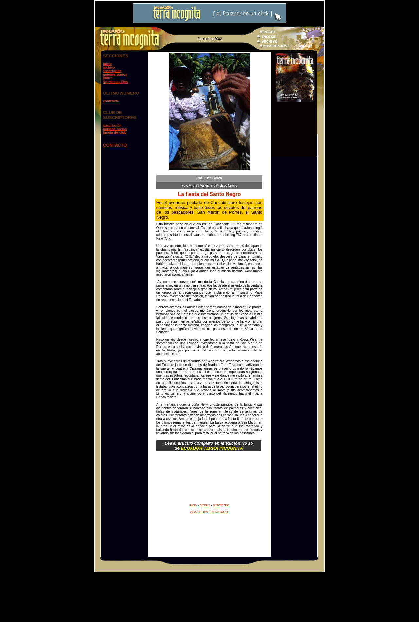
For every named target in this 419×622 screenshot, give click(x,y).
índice (108, 78)
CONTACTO (115, 145)
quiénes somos (115, 74)
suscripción (112, 71)
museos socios (115, 129)
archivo (109, 67)
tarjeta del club (114, 132)
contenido (111, 101)
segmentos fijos (115, 82)
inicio (107, 64)
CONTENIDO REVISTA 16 (209, 512)
